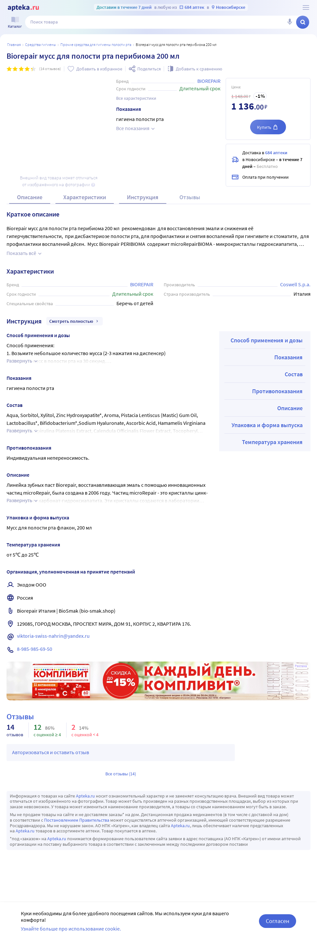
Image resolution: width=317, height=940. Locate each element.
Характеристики (84, 197)
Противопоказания (277, 391)
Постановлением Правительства (76, 820)
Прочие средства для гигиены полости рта (95, 44)
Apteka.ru (85, 796)
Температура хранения (272, 442)
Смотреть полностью (74, 321)
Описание (29, 197)
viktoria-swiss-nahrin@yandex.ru (53, 636)
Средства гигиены (40, 44)
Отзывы (189, 197)
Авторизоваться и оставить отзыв (50, 752)
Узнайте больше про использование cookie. (71, 928)
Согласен (277, 921)
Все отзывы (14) (120, 774)
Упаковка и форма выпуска (267, 425)
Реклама (301, 666)
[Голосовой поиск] (289, 22)
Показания (288, 357)
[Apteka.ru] (23, 8)
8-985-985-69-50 (34, 649)
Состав (294, 374)
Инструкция (142, 197)
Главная (14, 44)
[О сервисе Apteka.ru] (306, 7)
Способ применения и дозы (267, 340)
